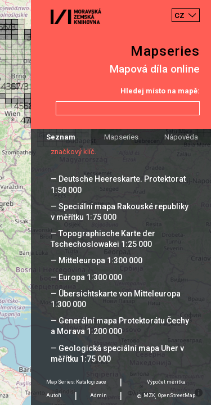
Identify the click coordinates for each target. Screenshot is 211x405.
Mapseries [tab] (121, 137)
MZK (149, 395)
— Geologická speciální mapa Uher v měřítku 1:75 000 (117, 353)
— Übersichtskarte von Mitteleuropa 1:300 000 (116, 299)
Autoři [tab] (53, 395)
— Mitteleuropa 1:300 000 (96, 260)
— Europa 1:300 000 (86, 277)
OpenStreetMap (176, 395)
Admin (98, 395)
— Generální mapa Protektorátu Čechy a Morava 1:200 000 (120, 326)
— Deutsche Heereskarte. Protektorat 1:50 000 (118, 184)
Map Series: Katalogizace (76, 382)
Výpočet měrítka (166, 382)
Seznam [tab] (60, 137)
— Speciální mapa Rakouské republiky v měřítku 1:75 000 (119, 212)
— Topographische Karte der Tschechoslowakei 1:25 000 (103, 239)
